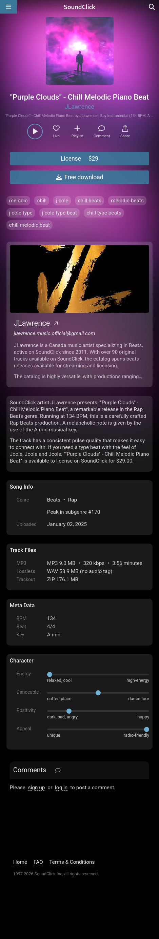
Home (20, 862)
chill (41, 201)
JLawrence (79, 106)
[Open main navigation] (8, 7)
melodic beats (127, 201)
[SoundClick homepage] (80, 6)
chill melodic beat (29, 225)
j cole (62, 201)
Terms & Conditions (72, 862)
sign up (36, 787)
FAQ (38, 862)
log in (61, 787)
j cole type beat (59, 213)
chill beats (89, 201)
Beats (53, 500)
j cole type (21, 213)
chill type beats (103, 213)
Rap (72, 500)
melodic (18, 201)
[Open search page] (152, 7)
